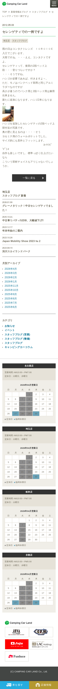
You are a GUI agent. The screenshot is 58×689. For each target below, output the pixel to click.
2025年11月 (11, 285)
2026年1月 (11, 281)
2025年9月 (11, 294)
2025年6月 (11, 307)
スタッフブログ (19, 41)
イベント (10, 330)
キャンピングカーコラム (19, 347)
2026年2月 (11, 277)
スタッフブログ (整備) (17, 338)
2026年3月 (11, 273)
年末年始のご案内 (12, 230)
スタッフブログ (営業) (17, 334)
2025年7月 (11, 302)
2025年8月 (11, 298)
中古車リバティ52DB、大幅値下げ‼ (23, 220)
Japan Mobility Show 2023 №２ (21, 241)
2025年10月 (11, 290)
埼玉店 (6, 41)
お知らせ (10, 326)
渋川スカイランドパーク (16, 251)
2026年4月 (11, 269)
